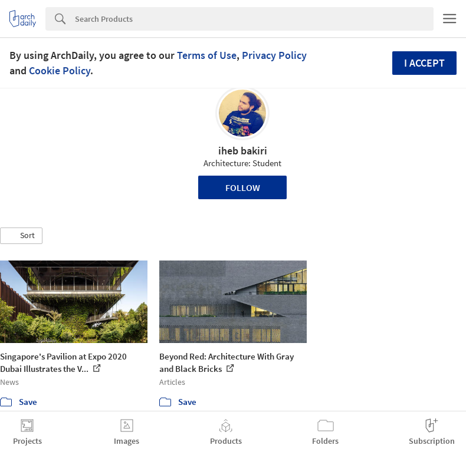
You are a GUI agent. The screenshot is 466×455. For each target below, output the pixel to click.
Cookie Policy (59, 70)
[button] (21, 236)
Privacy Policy (274, 55)
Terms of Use (207, 55)
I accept (424, 63)
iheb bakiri (242, 150)
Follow (242, 187)
